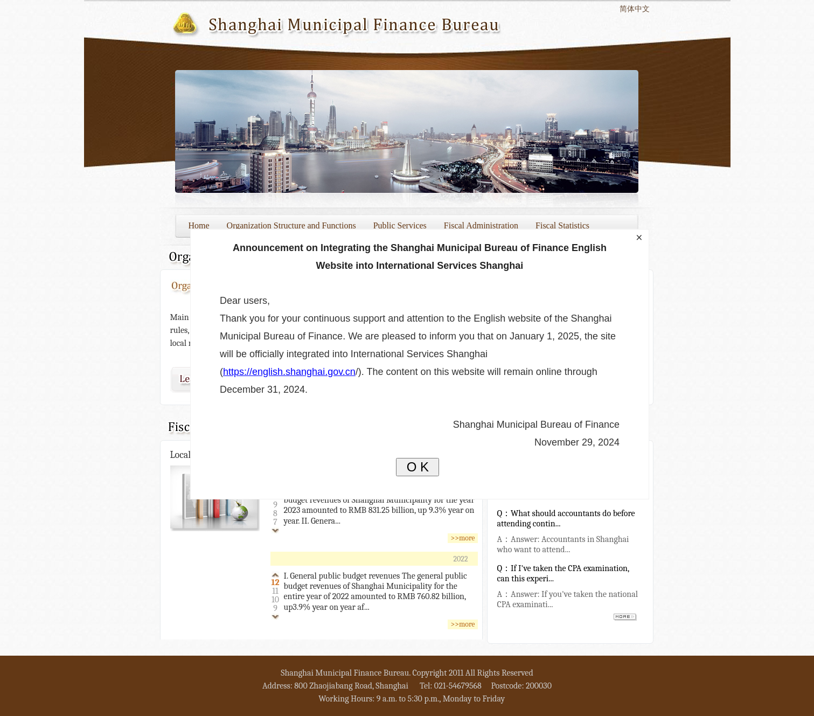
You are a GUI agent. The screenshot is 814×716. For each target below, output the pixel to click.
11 (275, 591)
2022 (460, 559)
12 (275, 582)
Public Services (400, 225)
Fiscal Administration (481, 225)
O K (418, 467)
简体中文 (635, 8)
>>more (462, 538)
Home (199, 225)
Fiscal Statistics (562, 225)
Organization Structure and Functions (291, 225)
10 (275, 599)
